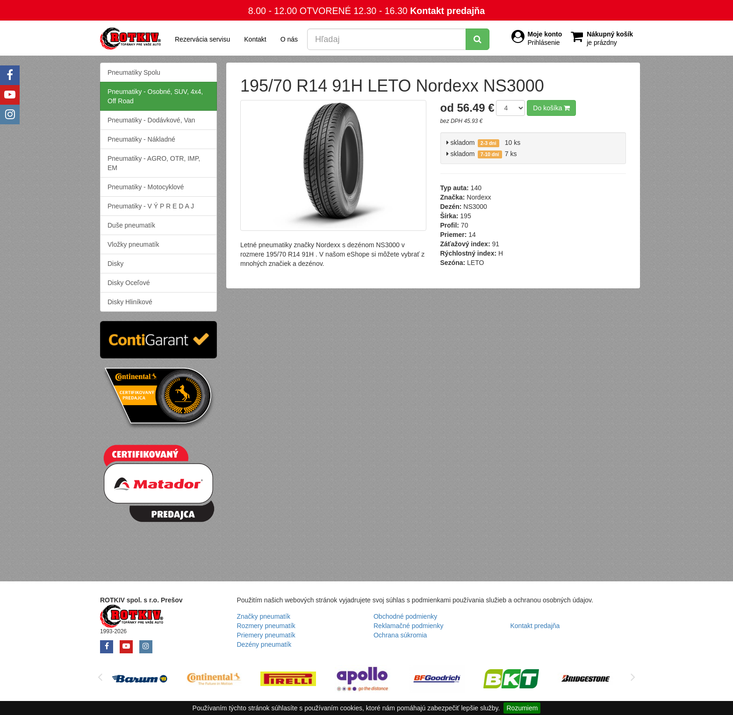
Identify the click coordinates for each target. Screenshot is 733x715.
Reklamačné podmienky (408, 625)
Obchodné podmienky (405, 616)
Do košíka (551, 108)
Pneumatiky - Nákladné (141, 139)
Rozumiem (522, 708)
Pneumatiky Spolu (134, 72)
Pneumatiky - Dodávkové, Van (151, 120)
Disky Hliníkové (130, 302)
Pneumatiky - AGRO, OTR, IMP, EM (154, 163)
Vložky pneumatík (133, 244)
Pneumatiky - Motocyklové (146, 187)
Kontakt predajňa (447, 11)
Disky (115, 263)
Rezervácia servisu (202, 39)
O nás (289, 39)
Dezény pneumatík (264, 644)
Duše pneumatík (131, 225)
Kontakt (255, 39)
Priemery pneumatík (266, 635)
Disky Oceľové (129, 282)
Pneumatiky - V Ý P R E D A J (151, 206)
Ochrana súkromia (400, 635)
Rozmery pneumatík (266, 625)
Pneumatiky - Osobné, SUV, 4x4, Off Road (155, 96)
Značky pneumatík (263, 616)
